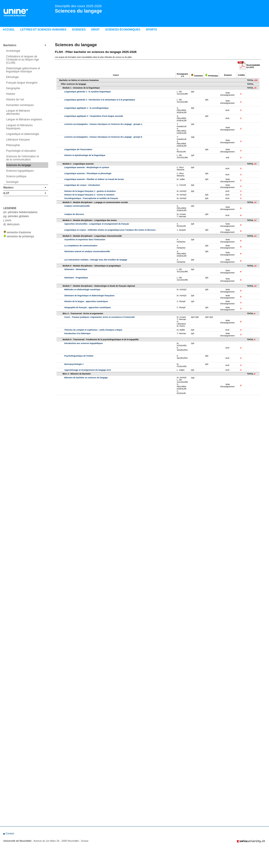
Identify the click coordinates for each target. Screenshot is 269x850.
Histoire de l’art (15, 99)
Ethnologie (12, 77)
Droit (95, 29)
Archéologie (13, 50)
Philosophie (13, 145)
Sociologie (12, 182)
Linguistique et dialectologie (22, 134)
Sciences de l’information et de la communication (22, 158)
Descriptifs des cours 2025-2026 (78, 6)
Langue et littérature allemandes (18, 112)
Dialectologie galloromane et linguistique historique (23, 70)
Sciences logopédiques (20, 170)
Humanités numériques (20, 105)
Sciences (79, 29)
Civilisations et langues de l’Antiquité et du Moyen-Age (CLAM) (22, 59)
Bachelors (9, 45)
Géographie (13, 88)
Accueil (9, 29)
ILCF (6, 193)
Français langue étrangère (21, 82)
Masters (8, 187)
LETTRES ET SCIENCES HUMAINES (43, 29)
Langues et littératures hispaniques (19, 127)
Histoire (10, 93)
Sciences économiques (122, 29)
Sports (151, 29)
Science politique (16, 176)
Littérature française (18, 139)
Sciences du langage (78, 10)
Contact (10, 833)
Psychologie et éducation (21, 150)
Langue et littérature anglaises (24, 119)
